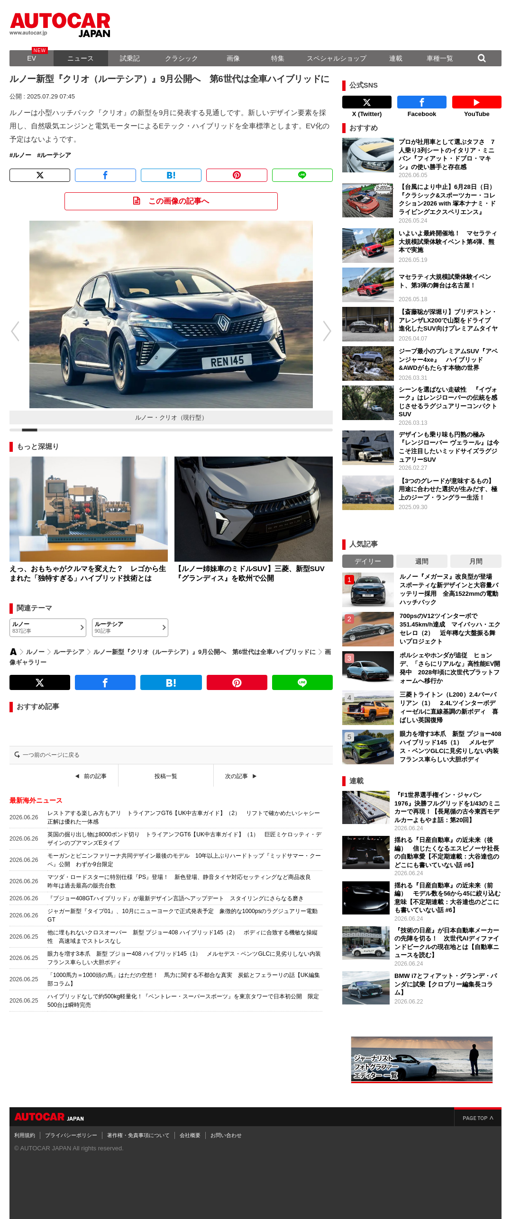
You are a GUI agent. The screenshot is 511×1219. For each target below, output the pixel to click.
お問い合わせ (226, 1135)
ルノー (22, 155)
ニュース (80, 58)
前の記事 (95, 776)
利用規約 (24, 1135)
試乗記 (130, 58)
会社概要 (190, 1135)
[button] (332, 331)
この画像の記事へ (178, 201)
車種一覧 (440, 58)
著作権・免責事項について (138, 1135)
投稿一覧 (166, 776)
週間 (422, 561)
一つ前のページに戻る (51, 755)
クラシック (181, 58)
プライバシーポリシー (71, 1135)
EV (31, 58)
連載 (395, 58)
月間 (476, 561)
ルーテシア (55, 155)
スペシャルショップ (336, 58)
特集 (277, 58)
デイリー (368, 561)
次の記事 (236, 776)
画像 (233, 58)
